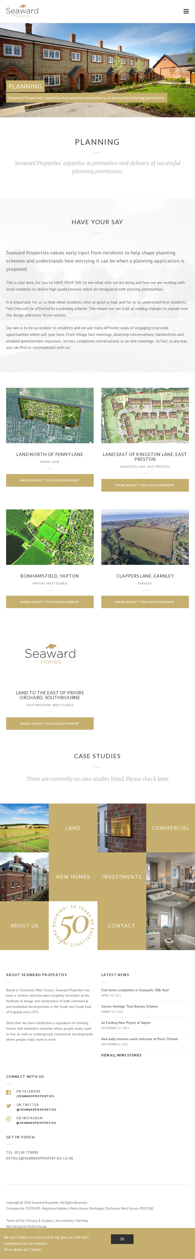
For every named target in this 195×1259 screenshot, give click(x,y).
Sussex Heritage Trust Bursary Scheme (145, 1009)
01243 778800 (26, 1152)
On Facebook (97, 1093)
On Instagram (97, 1120)
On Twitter (97, 1107)
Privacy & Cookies (40, 1221)
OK (122, 1239)
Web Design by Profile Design (26, 1226)
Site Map (82, 1221)
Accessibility (64, 1221)
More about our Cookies (23, 1249)
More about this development (50, 480)
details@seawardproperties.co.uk (39, 1158)
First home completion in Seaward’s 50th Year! (145, 993)
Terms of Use (15, 1221)
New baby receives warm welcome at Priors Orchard (145, 1042)
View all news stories (121, 1055)
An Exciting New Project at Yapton (145, 1025)
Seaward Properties (22, 11)
